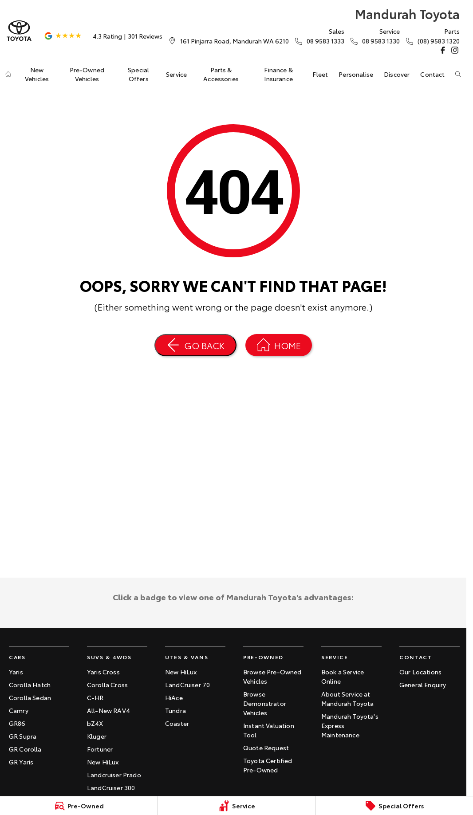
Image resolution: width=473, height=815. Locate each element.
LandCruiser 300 (111, 787)
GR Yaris (21, 761)
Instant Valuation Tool (268, 730)
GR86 (17, 723)
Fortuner (100, 748)
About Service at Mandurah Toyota (347, 698)
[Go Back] (195, 345)
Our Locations (420, 671)
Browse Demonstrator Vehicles (264, 703)
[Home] (8, 74)
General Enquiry (422, 684)
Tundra (175, 710)
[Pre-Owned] (79, 805)
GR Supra (22, 736)
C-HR (95, 697)
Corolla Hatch (30, 684)
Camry (18, 710)
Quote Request (266, 747)
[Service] (236, 805)
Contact (432, 74)
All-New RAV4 (108, 710)
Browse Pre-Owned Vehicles (272, 676)
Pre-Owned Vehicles (87, 74)
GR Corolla (25, 748)
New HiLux (102, 761)
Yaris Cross (103, 671)
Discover (397, 74)
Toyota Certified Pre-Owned (267, 765)
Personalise (356, 74)
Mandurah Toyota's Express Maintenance (349, 725)
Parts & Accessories (221, 74)
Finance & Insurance (278, 74)
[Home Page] (19, 30)
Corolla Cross (107, 684)
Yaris (16, 671)
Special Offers (138, 74)
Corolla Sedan (30, 697)
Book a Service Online (342, 676)
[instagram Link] (455, 50)
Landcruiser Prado (114, 774)
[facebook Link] (443, 50)
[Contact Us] (234, 40)
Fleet (320, 74)
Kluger (96, 736)
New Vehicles (37, 74)
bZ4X (95, 723)
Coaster (177, 723)
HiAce (174, 697)
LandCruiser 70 (187, 684)
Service (176, 74)
